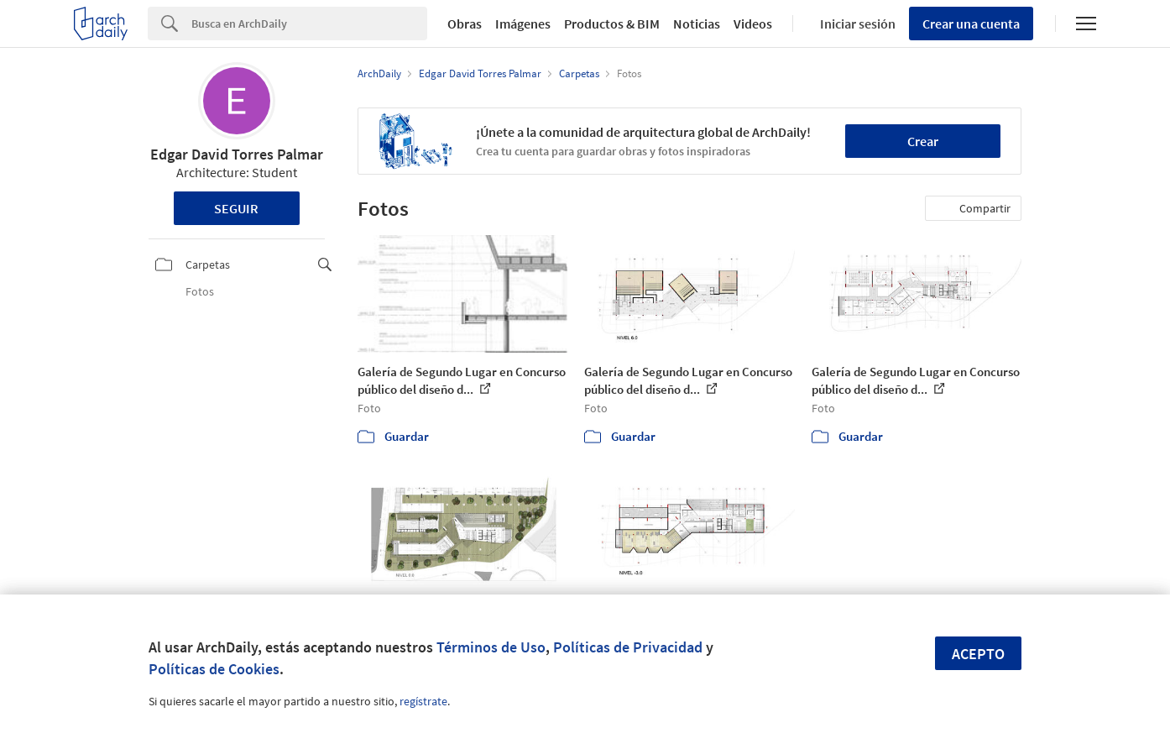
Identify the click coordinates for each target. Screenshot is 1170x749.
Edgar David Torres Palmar (236, 154)
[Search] (309, 23)
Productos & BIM (612, 23)
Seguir (236, 208)
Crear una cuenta (971, 23)
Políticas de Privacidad (628, 647)
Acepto (978, 653)
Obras (464, 23)
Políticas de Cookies (214, 668)
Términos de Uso (491, 647)
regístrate (423, 701)
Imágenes (523, 23)
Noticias (696, 23)
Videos (753, 23)
